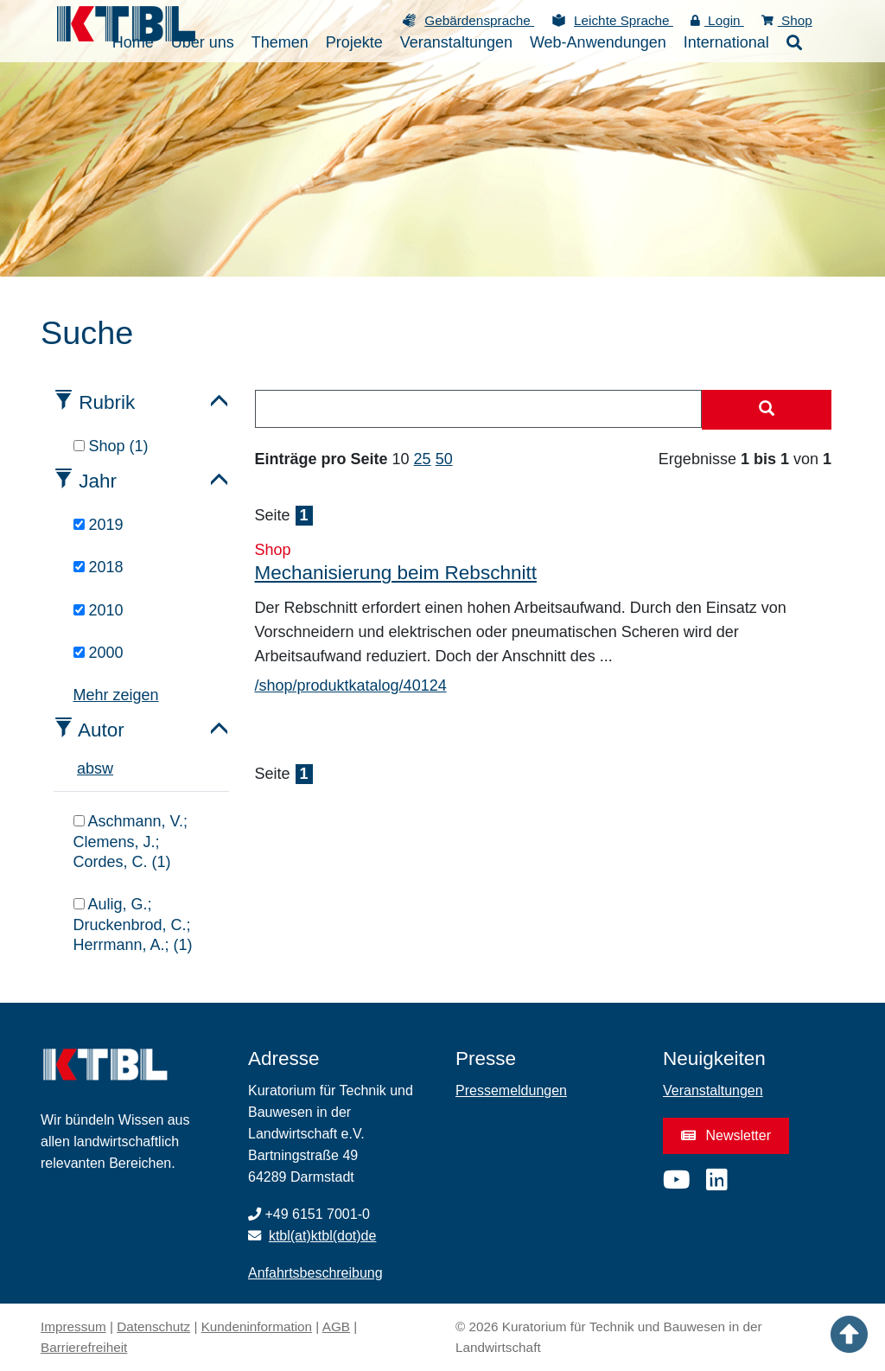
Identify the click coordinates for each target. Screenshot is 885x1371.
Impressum (73, 1326)
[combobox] (479, 409)
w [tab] (107, 768)
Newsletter (726, 1135)
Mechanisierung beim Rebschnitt (396, 572)
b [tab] (90, 768)
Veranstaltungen (713, 1090)
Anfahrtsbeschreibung (315, 1273)
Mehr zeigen (116, 695)
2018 (98, 567)
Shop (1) (111, 446)
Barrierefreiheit (84, 1347)
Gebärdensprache (479, 20)
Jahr (98, 481)
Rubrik (107, 402)
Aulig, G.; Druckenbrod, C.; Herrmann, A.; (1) (133, 924)
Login (717, 20)
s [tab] (98, 768)
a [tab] (81, 768)
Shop (786, 20)
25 (422, 459)
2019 (98, 524)
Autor (101, 730)
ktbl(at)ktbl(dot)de (323, 1235)
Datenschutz (153, 1326)
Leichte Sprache (623, 20)
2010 (98, 610)
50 (444, 459)
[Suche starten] (766, 410)
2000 (98, 652)
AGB (336, 1326)
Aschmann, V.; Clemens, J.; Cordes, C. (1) (130, 841)
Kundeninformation (256, 1326)
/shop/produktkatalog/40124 (351, 685)
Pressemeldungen (511, 1090)
